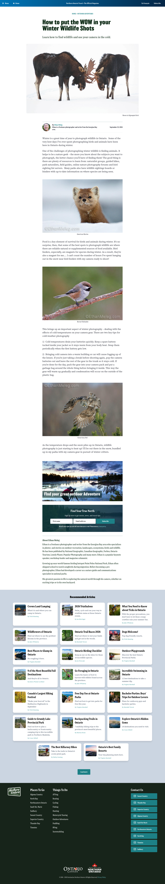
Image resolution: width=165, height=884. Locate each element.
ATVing (55, 794)
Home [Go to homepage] (16, 3)
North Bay (34, 798)
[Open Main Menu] (5, 3)
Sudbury (33, 811)
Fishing (55, 807)
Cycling (55, 803)
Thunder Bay (35, 823)
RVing (55, 827)
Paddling (56, 823)
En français (145, 3)
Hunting (56, 811)
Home (74, 14)
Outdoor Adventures (85, 14)
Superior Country (37, 819)
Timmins (33, 827)
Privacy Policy (102, 877)
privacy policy (102, 526)
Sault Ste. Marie (36, 807)
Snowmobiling (58, 831)
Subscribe (157, 3)
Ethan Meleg (58, 125)
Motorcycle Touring (60, 815)
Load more (83, 772)
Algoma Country (36, 794)
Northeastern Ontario (38, 803)
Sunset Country (36, 815)
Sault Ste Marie (142, 823)
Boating (56, 798)
